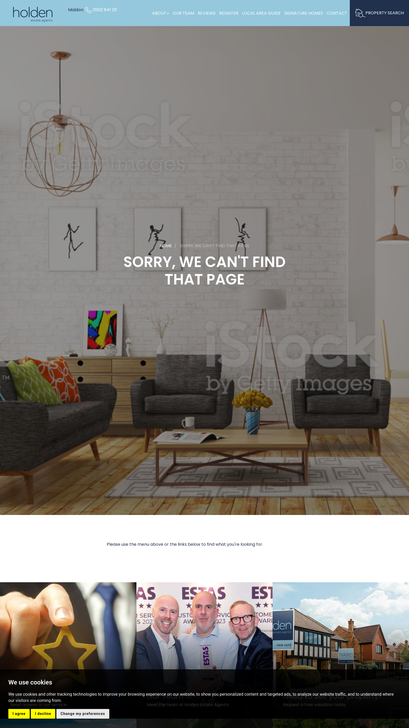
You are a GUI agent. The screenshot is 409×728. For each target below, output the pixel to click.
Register (228, 13)
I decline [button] (43, 714)
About (160, 13)
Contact (337, 13)
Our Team (183, 13)
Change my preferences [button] (83, 714)
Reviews (206, 13)
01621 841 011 (101, 10)
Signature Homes (303, 13)
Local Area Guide (261, 13)
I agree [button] (19, 714)
